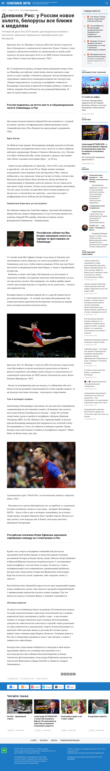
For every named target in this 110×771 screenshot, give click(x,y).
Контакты (44, 740)
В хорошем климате (97, 716)
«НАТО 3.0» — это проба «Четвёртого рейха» (97, 228)
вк (12, 687)
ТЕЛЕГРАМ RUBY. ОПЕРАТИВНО (88, 253)
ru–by (58, 687)
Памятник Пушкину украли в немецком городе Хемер (96, 341)
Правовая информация (69, 740)
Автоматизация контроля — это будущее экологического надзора (98, 178)
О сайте (34, 740)
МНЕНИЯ (85, 169)
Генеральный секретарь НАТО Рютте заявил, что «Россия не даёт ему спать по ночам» (96, 413)
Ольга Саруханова (31, 10)
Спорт (4, 10)
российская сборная (27, 678)
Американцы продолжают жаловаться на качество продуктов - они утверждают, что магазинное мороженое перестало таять (96, 398)
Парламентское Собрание (94, 72)
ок (23, 687)
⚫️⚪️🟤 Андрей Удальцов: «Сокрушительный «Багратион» (95, 383)
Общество (11, 730)
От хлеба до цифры (91, 97)
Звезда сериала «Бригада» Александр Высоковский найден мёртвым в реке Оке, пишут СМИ (96, 287)
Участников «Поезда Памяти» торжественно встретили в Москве (96, 19)
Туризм (64, 730)
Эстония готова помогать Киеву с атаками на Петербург (94, 372)
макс (70, 687)
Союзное (92, 730)
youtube (35, 687)
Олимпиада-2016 (13, 678)
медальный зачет (42, 678)
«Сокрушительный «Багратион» (97, 207)
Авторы (54, 740)
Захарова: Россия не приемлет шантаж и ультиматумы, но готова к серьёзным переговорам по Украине (96, 45)
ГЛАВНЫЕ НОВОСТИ (92, 11)
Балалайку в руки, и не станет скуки (71, 717)
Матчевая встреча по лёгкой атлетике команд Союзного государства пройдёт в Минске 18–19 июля (96, 59)
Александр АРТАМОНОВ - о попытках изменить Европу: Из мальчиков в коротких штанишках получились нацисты (95, 149)
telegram (47, 687)
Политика (86, 120)
